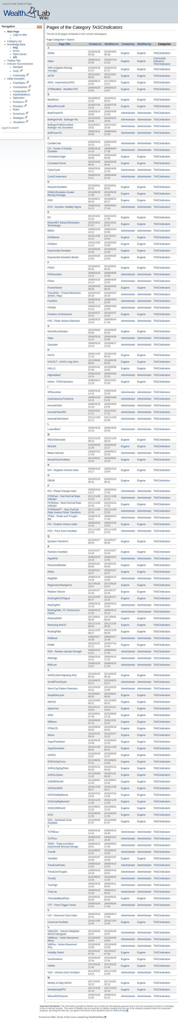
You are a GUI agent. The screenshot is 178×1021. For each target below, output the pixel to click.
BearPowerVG (55, 113)
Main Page (13, 31)
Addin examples (15, 78)
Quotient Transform (58, 541)
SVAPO (52, 755)
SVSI (50, 814)
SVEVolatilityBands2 (58, 801)
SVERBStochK (55, 781)
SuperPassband (56, 741)
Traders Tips (14, 60)
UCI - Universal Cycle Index (62, 915)
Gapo (50, 338)
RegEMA (52, 578)
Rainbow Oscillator (58, 551)
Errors (16, 51)
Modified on (111, 44)
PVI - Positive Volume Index (62, 524)
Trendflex (53, 858)
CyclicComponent (57, 176)
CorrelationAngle (56, 156)
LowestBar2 (54, 429)
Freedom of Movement (60, 314)
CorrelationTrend (57, 163)
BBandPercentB (56, 106)
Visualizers (19, 122)
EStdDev (52, 244)
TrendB (51, 851)
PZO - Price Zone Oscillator (62, 531)
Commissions (20, 87)
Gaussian (53, 344)
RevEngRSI (54, 605)
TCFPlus (52, 838)
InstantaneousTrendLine (60, 398)
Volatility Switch (56, 952)
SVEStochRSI (55, 788)
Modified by (144, 44)
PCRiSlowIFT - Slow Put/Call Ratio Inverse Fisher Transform (64, 511)
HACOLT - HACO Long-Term (63, 361)
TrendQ (52, 878)
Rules (16, 109)
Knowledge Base (16, 44)
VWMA (51, 965)
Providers (18, 106)
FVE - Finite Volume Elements (64, 321)
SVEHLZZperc (55, 775)
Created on (95, 44)
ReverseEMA (55, 618)
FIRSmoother (55, 274)
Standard (18, 67)
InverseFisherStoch (58, 418)
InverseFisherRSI (57, 412)
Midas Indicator (56, 453)
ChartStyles (19, 83)
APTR (51, 75)
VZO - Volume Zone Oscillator (64, 972)
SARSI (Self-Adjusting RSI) (62, 675)
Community (19, 75)
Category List (14, 41)
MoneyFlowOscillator (59, 459)
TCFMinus (53, 832)
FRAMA (52, 307)
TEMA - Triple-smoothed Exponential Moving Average (63, 845)
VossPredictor (55, 959)
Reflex (51, 571)
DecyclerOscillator (57, 187)
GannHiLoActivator (58, 331)
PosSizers (18, 102)
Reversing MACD (57, 625)
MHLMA (52, 446)
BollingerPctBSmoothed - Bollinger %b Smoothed (61, 126)
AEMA (51, 53)
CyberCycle (54, 170)
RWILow (52, 664)
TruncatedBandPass (58, 898)
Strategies (18, 118)
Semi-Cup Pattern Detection (63, 688)
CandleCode (54, 143)
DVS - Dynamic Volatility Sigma (64, 207)
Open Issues (19, 54)
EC (49, 217)
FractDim (52, 301)
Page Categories (55, 39)
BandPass (53, 99)
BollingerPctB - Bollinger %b (63, 119)
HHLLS (51, 368)
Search (70, 39)
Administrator (128, 113)
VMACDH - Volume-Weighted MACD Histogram (63, 932)
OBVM (51, 480)
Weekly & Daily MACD (59, 983)
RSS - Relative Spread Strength (65, 651)
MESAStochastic (56, 439)
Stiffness (52, 721)
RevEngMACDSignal (59, 598)
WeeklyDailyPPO (57, 989)
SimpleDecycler (56, 695)
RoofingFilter (54, 631)
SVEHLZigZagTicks (58, 768)
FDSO (51, 267)
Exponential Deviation (59, 250)
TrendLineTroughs (57, 871)
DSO (50, 200)
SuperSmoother (56, 748)
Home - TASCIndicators (60, 381)
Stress (51, 735)
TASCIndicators (161, 53)
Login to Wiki (20, 34)
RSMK (51, 644)
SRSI (50, 715)
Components (20, 91)
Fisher (51, 281)
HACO (51, 355)
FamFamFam (96, 1017)
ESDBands (53, 237)
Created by (128, 44)
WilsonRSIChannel (58, 996)
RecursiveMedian (57, 565)
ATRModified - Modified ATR (63, 89)
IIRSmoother (54, 392)
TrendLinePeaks (56, 865)
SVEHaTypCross (57, 761)
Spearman (53, 708)
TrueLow (52, 891)
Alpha (51, 61)
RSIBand (52, 638)
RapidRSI (53, 558)
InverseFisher (55, 405)
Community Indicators (159, 60)
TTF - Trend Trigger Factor (62, 905)
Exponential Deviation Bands (63, 257)
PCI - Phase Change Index (62, 491)
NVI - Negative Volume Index (63, 470)
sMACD (52, 701)
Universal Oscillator (58, 922)
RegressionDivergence (60, 585)
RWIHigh (52, 658)
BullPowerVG (55, 132)
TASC (16, 71)
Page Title (64, 44)
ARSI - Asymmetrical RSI (61, 82)
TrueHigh (52, 885)
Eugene (125, 53)
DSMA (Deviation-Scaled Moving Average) (61, 194)
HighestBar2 (54, 375)
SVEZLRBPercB (56, 808)
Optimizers (18, 97)
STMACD (53, 728)
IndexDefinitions (21, 94)
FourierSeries (55, 287)
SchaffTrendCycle (57, 682)
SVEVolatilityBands (58, 794)
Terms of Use (119, 1011)
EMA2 (51, 230)
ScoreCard (18, 113)
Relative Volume (56, 591)
